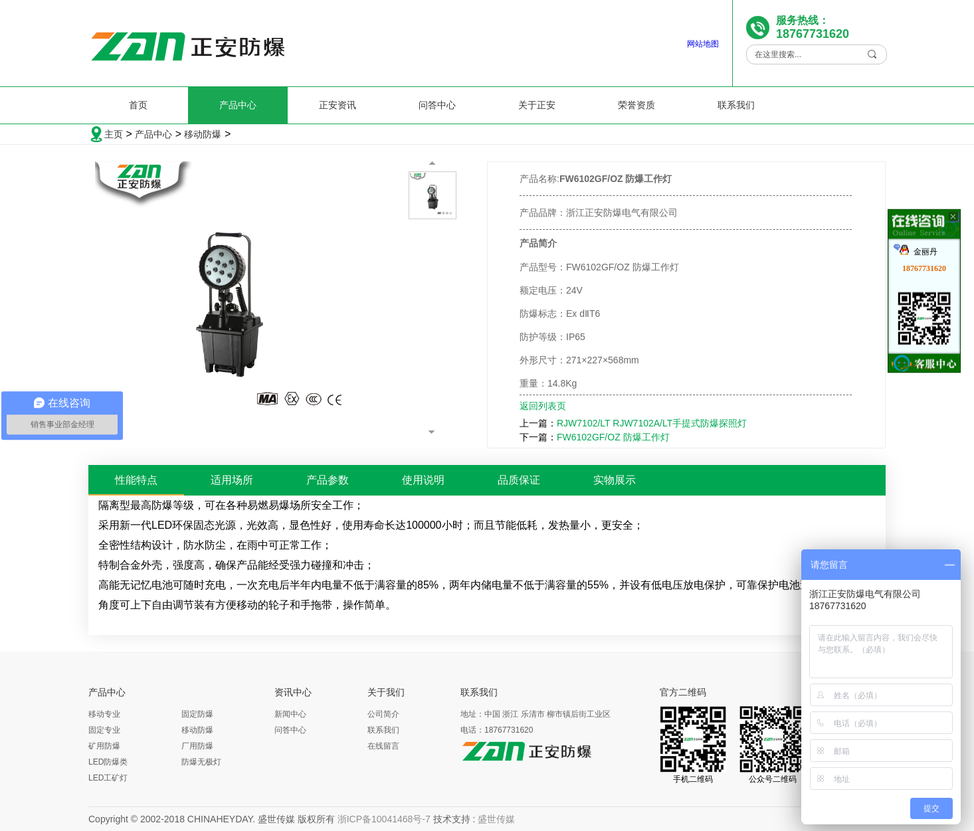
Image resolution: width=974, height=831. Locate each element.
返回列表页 (543, 406)
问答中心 (437, 105)
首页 (138, 105)
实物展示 (614, 480)
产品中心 (237, 105)
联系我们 (736, 105)
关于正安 (536, 105)
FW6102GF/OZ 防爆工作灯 (613, 437)
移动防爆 (202, 134)
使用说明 (423, 480)
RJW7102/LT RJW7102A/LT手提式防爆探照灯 (652, 423)
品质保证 (519, 480)
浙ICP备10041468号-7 (384, 819)
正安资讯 (337, 105)
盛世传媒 (496, 819)
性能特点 (136, 480)
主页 (113, 134)
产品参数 (327, 480)
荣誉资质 (636, 105)
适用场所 (232, 480)
